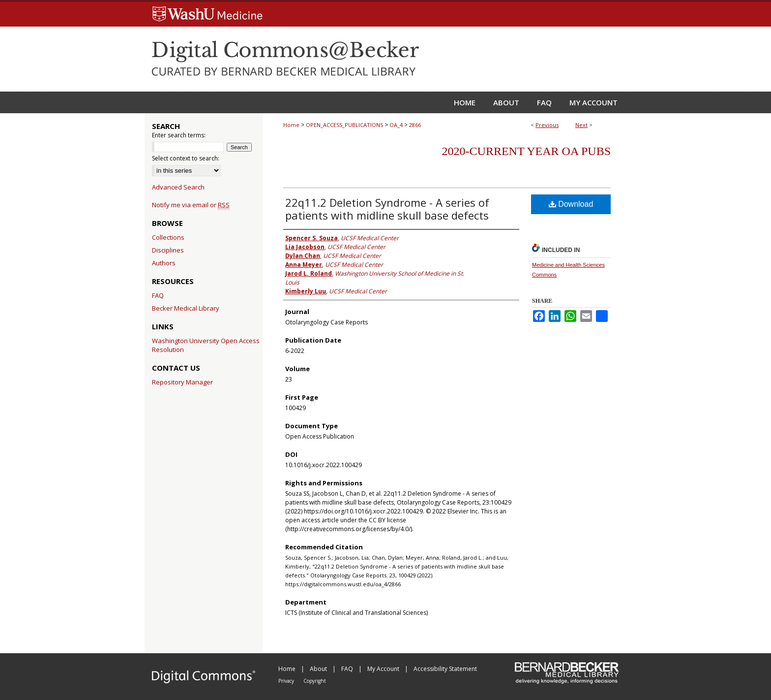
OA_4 (396, 124)
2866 (415, 124)
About (319, 669)
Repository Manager (182, 382)
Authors (164, 262)
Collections (168, 237)
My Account (384, 669)
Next (581, 124)
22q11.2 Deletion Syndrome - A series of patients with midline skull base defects (387, 209)
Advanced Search (178, 187)
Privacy (287, 680)
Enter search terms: (179, 135)
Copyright (314, 680)
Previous (547, 124)
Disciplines (168, 250)
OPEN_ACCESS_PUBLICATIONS (344, 124)
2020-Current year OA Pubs (526, 151)
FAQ (158, 295)
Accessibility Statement (445, 669)
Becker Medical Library (185, 308)
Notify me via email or (191, 204)
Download (571, 204)
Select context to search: (185, 158)
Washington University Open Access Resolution (206, 345)
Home (291, 124)
